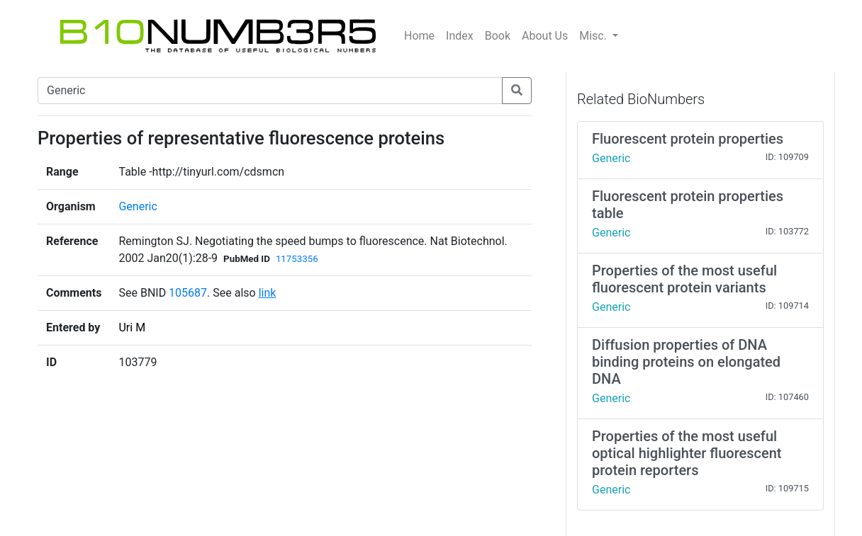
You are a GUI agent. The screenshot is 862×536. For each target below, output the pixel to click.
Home (419, 35)
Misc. (594, 35)
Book (497, 35)
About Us (545, 35)
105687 (188, 293)
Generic (137, 206)
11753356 (297, 258)
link (267, 293)
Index (460, 35)
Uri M (131, 327)
